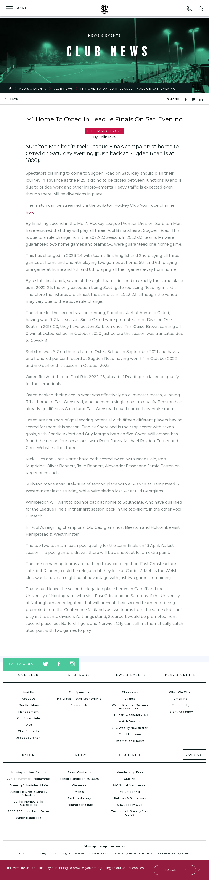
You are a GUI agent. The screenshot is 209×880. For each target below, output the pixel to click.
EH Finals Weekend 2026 (130, 715)
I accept (173, 870)
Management (28, 711)
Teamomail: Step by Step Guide (130, 813)
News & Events (32, 88)
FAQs (29, 724)
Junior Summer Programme (28, 778)
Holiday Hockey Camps (28, 772)
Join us (194, 754)
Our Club (28, 675)
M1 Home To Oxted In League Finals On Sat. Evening (127, 88)
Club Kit (130, 778)
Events (130, 698)
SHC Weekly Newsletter (130, 728)
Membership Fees (130, 772)
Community (181, 705)
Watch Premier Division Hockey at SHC (130, 707)
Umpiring (181, 698)
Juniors (28, 755)
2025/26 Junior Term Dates (29, 811)
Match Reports (130, 721)
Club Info (130, 755)
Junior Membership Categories (28, 803)
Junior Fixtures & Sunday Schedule (28, 793)
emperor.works (112, 846)
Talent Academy (180, 711)
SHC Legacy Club (130, 804)
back (13, 99)
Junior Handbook (28, 817)
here (30, 212)
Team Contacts (79, 772)
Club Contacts (28, 731)
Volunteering (130, 791)
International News (130, 741)
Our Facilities (29, 705)
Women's (79, 785)
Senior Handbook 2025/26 (79, 778)
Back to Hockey (79, 798)
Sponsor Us (79, 705)
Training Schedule (79, 804)
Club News (63, 88)
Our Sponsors (79, 692)
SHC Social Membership (130, 785)
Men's (79, 791)
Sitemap (90, 846)
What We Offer (180, 692)
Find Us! (29, 692)
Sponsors (79, 675)
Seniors (79, 755)
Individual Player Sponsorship (79, 698)
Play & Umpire (180, 675)
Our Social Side (28, 718)
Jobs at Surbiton (28, 737)
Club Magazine (130, 734)
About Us (28, 698)
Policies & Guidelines (130, 798)
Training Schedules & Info (28, 785)
